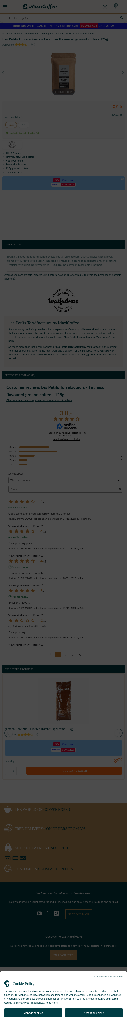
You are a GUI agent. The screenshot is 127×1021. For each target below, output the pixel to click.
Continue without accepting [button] (108, 976)
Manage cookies (33, 1013)
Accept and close (94, 1013)
